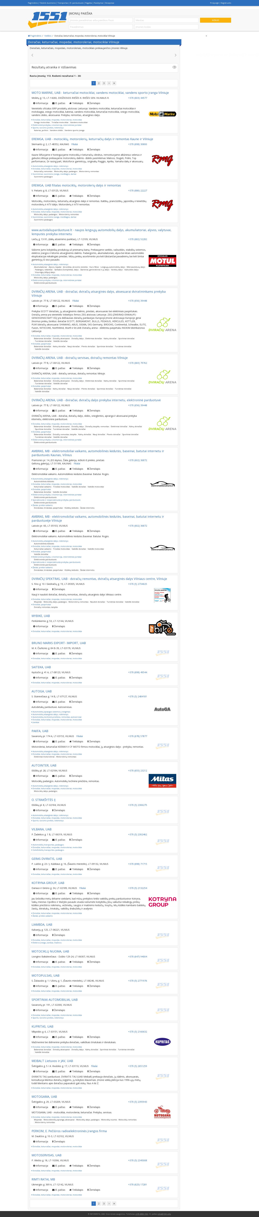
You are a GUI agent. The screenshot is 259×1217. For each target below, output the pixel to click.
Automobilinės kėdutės (44, 481)
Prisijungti (214, 3)
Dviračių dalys (78, 338)
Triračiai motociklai (60, 122)
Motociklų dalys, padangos (65, 171)
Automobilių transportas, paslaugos (48, 844)
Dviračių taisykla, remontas (97, 426)
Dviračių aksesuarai (61, 338)
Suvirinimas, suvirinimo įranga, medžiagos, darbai (54, 174)
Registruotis (226, 3)
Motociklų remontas (127, 1119)
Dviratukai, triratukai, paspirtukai (48, 508)
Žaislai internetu (87, 508)
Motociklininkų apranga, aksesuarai (59, 1119)
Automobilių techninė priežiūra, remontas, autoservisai (56, 717)
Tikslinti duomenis (47, 3)
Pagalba (88, 3)
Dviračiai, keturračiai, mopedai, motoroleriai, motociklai (57, 119)
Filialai (74, 144)
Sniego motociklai (42, 122)
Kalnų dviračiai (110, 338)
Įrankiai (35, 722)
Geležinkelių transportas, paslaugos (48, 850)
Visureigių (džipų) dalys (45, 272)
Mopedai (38, 602)
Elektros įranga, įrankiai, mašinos (46, 942)
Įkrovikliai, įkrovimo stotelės (75, 267)
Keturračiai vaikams (42, 486)
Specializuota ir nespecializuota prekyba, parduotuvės (56, 500)
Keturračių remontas (43, 171)
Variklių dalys (117, 269)
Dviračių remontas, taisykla (64, 434)
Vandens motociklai (79, 122)
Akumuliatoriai (40, 267)
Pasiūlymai (98, 3)
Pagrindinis (33, 3)
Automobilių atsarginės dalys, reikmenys (50, 166)
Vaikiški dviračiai (60, 341)
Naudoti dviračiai (97, 602)
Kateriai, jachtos (41, 130)
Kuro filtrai (94, 267)
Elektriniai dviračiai (93, 338)
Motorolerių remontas (89, 171)
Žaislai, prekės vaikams (42, 505)
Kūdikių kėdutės (71, 508)
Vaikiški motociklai (96, 486)
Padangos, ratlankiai (44, 269)
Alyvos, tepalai (55, 267)
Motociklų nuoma (109, 1119)
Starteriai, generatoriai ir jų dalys (94, 269)
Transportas (62, 3)
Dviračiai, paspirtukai (41, 343)
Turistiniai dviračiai (43, 341)
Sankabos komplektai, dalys (66, 269)
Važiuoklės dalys (131, 269)
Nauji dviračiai (73, 346)
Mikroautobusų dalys (136, 267)
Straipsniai (109, 3)
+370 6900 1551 (141, 1214)
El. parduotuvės (76, 3)
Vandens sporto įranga (74, 130)
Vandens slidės (56, 130)
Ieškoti (215, 20)
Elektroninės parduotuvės (45, 283)
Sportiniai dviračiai (126, 338)
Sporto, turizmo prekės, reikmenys (48, 127)
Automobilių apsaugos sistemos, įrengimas (51, 711)
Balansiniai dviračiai (42, 338)
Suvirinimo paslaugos (43, 176)
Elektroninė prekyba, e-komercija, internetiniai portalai (56, 125)
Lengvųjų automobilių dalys (113, 267)
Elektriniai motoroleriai (44, 756)
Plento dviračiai (88, 346)
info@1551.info (164, 1214)
